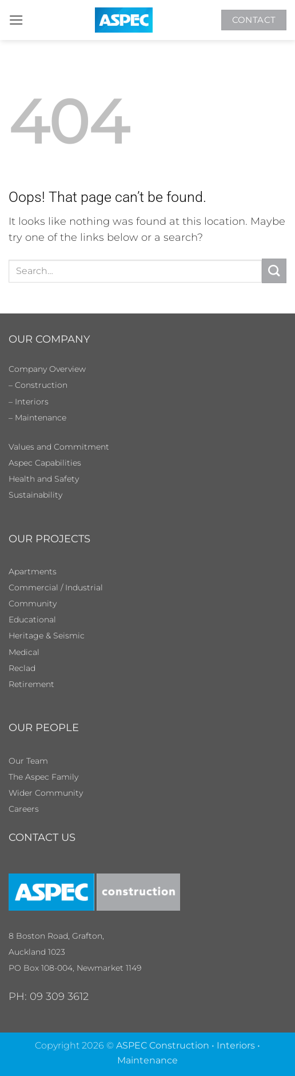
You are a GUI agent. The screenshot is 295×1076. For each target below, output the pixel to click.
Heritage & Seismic (47, 635)
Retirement (31, 684)
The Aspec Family (43, 777)
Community (33, 603)
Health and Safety (44, 479)
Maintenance (40, 417)
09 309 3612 (59, 996)
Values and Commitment (59, 447)
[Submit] (274, 271)
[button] (16, 20)
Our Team (28, 761)
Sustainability (35, 495)
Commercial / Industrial (56, 587)
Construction (41, 385)
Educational (32, 619)
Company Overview (47, 369)
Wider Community (46, 793)
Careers (24, 809)
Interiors (32, 401)
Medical (24, 652)
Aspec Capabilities (45, 463)
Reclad (22, 668)
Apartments (33, 571)
